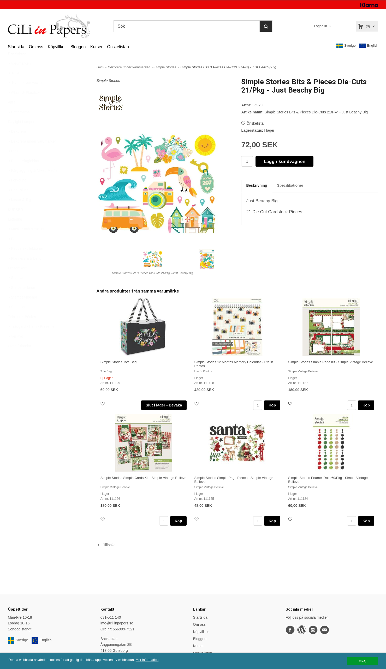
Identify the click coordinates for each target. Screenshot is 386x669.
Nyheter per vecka (25, 95)
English (368, 46)
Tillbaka (106, 545)
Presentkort (17, 281)
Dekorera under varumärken (32, 154)
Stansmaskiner (21, 300)
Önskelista (252, 123)
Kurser (96, 47)
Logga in (320, 26)
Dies (13, 164)
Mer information (158, 660)
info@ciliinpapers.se (116, 623)
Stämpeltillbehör (22, 310)
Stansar (15, 290)
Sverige (346, 46)
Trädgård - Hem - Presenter (32, 339)
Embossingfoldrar (23, 174)
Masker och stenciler (26, 242)
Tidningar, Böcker (22, 329)
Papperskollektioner (25, 261)
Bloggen (78, 47)
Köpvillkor (57, 47)
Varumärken (19, 76)
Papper (15, 252)
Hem (100, 67)
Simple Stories (165, 67)
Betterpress (19, 125)
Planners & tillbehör (25, 271)
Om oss (36, 47)
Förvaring (17, 193)
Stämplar (17, 320)
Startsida (16, 47)
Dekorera (17, 144)
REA (14, 86)
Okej (362, 661)
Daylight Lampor (21, 134)
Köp (272, 405)
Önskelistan (118, 47)
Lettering (15, 232)
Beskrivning (256, 185)
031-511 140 (110, 617)
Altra (11, 115)
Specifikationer (290, 185)
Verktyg (15, 349)
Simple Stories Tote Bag (118, 362)
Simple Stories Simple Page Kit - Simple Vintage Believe (330, 362)
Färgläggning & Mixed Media (32, 183)
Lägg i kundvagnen (284, 161)
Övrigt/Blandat (19, 359)
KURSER (15, 222)
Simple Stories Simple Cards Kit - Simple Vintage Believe (143, 478)
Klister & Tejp (20, 212)
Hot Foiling (18, 203)
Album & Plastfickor (25, 105)
